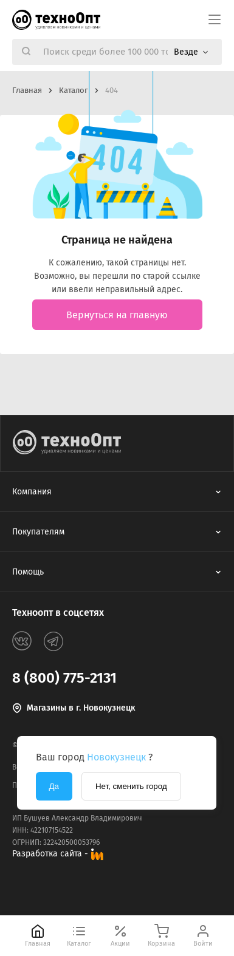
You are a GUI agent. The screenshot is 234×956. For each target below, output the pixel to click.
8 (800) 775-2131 (64, 677)
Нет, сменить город (131, 786)
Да (54, 786)
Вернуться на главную (117, 315)
